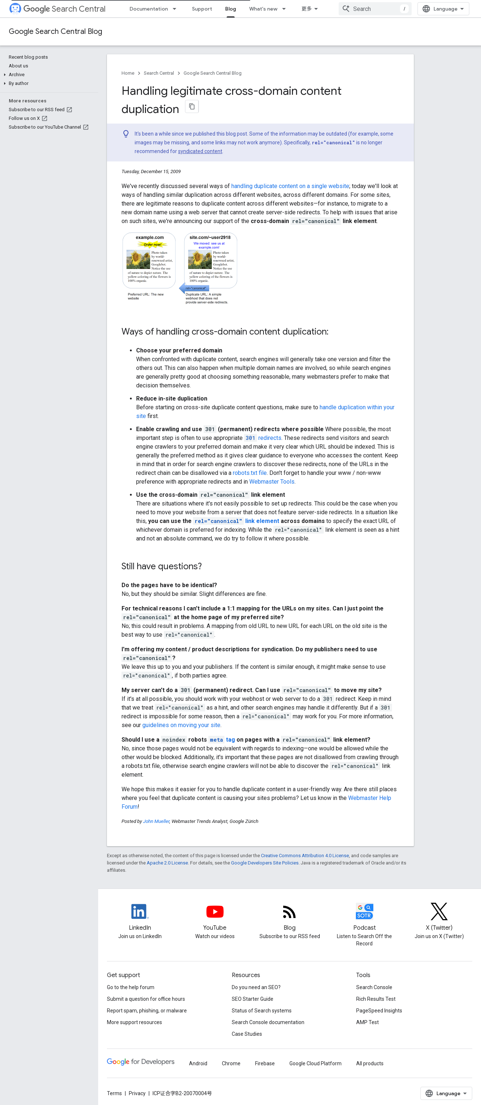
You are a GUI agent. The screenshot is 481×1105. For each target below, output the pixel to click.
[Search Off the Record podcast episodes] (364, 918)
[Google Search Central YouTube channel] (215, 918)
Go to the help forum (130, 987)
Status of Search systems (262, 1011)
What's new (263, 8)
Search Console (374, 987)
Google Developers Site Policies (265, 863)
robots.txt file (250, 472)
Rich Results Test (376, 999)
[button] (47, 74)
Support (202, 8)
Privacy (137, 1093)
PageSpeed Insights (379, 1011)
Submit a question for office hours (146, 999)
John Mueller (156, 821)
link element (236, 521)
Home (128, 73)
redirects (262, 438)
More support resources (134, 1022)
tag (221, 739)
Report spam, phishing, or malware (147, 1011)
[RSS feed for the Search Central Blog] (290, 918)
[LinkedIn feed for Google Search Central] (140, 918)
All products (370, 1063)
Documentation (149, 8)
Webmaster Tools (272, 481)
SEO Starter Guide (252, 999)
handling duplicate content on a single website (290, 186)
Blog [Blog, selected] (230, 8)
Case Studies (247, 1034)
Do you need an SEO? (256, 987)
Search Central (64, 9)
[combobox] (375, 8)
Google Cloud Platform (315, 1063)
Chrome (231, 1063)
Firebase (265, 1063)
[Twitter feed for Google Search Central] (439, 918)
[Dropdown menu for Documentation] (176, 8)
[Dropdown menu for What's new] (286, 8)
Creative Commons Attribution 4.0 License (305, 855)
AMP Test (367, 1022)
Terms (114, 1093)
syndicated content (200, 151)
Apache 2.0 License (167, 863)
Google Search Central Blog (55, 31)
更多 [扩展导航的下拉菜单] (306, 8)
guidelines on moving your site (181, 725)
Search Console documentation (268, 1022)
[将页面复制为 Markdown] (192, 106)
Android (198, 1063)
